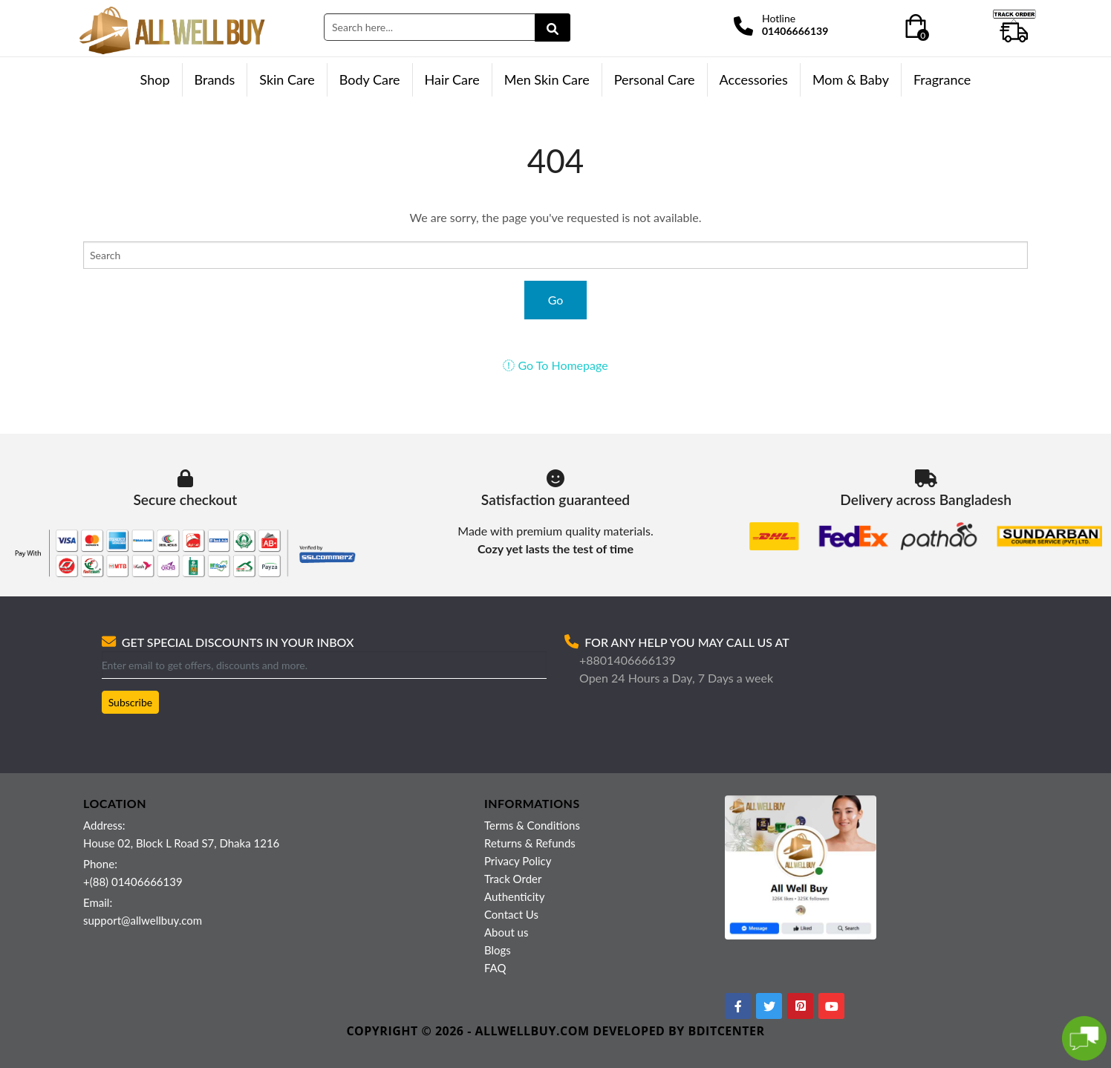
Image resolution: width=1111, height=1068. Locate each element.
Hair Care (452, 79)
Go (556, 300)
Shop (155, 79)
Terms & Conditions (532, 825)
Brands (215, 79)
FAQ (495, 967)
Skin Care (286, 79)
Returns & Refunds (530, 843)
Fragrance (942, 79)
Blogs (497, 950)
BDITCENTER (726, 1031)
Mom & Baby (850, 79)
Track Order (512, 878)
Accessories (754, 79)
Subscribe (130, 702)
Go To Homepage (555, 365)
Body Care (369, 79)
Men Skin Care (547, 79)
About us (506, 932)
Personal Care (654, 79)
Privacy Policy (517, 860)
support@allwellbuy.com (142, 920)
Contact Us (511, 914)
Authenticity (514, 896)
